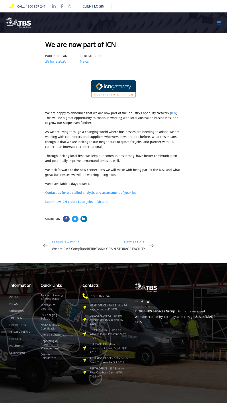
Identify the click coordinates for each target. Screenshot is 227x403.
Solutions (16, 311)
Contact (15, 339)
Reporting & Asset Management (50, 344)
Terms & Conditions (17, 321)
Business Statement (17, 349)
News (84, 61)
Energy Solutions (52, 334)
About (14, 297)
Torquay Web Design (179, 317)
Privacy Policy (19, 332)
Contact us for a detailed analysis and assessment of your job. (91, 193)
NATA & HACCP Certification (51, 326)
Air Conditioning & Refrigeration (52, 297)
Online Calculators (48, 356)
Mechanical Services (48, 306)
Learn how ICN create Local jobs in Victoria (76, 202)
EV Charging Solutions (49, 316)
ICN (173, 113)
